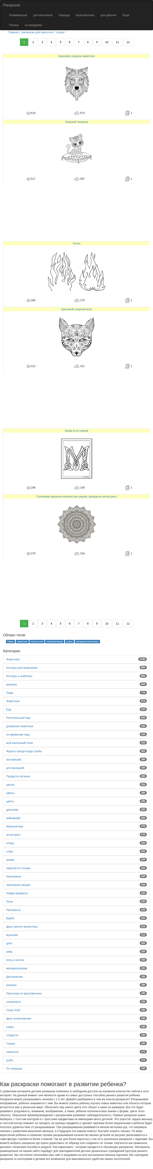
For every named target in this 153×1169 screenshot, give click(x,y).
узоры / (61, 32)
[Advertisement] (76, 213)
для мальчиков (42, 15)
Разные (14, 25)
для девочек (108, 15)
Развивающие (18, 15)
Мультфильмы (85, 15)
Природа (64, 15)
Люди (125, 15)
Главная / (14, 32)
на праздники (33, 25)
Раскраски (11, 5)
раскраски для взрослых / (39, 32)
